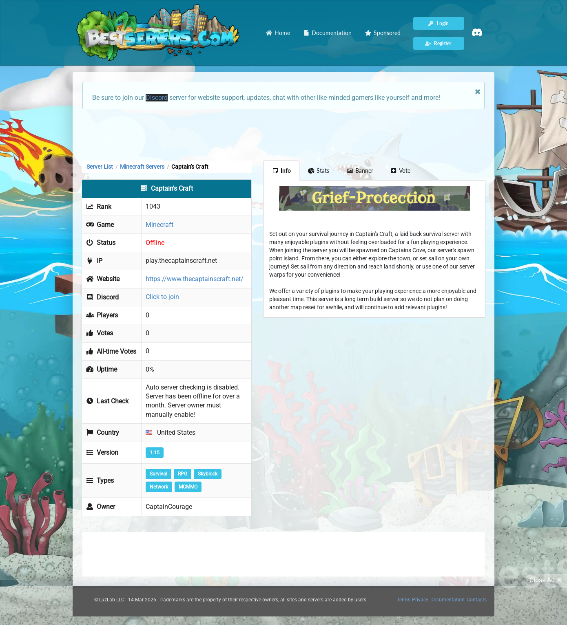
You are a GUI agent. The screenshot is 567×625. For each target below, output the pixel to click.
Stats (319, 170)
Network (159, 487)
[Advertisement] (283, 134)
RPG (182, 474)
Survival (158, 474)
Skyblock (207, 474)
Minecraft (159, 225)
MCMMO (188, 487)
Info (281, 170)
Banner (359, 170)
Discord (157, 97)
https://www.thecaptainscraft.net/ (195, 279)
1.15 (154, 453)
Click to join (162, 297)
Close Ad (546, 580)
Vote (400, 170)
